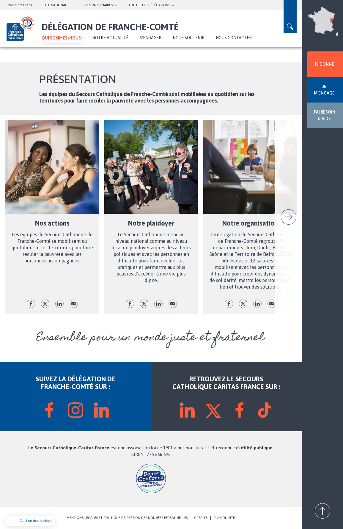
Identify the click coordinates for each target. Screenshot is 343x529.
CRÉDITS (200, 518)
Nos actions (52, 223)
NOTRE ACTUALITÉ (110, 37)
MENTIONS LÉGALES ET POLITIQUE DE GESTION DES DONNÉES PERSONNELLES (127, 518)
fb (31, 304)
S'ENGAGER (150, 37)
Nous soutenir (188, 37)
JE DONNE (324, 64)
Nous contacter (234, 37)
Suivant (288, 217)
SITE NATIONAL (55, 5)
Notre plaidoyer (151, 223)
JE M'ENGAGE (324, 89)
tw (45, 304)
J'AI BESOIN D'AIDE (324, 115)
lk (59, 304)
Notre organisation (250, 223)
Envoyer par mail (74, 304)
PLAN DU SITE (224, 518)
